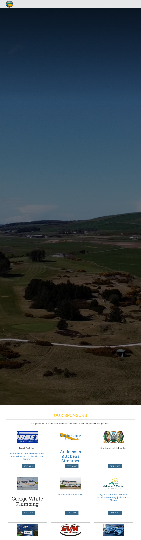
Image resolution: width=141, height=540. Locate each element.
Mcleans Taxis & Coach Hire (70, 494)
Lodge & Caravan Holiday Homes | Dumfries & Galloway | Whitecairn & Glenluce (113, 497)
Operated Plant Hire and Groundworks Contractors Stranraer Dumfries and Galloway (27, 456)
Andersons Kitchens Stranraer (70, 456)
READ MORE (29, 466)
